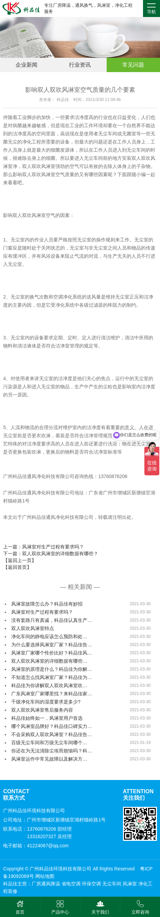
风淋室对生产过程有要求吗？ (42, 612)
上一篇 (43, 546)
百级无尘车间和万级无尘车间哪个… (49, 742)
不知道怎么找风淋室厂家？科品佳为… (51, 677)
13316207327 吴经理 (49, 836)
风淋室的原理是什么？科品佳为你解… (51, 669)
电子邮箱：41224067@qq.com (35, 845)
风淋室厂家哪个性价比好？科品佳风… (51, 653)
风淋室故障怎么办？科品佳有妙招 (47, 604)
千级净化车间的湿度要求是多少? (46, 701)
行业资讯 (80, 65)
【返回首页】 (17, 567)
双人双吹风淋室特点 (32, 628)
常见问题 (133, 65)
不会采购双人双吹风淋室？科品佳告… (51, 734)
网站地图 (44, 876)
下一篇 (50, 553)
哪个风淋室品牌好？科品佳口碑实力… (51, 726)
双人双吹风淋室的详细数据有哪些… (49, 661)
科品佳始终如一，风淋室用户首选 (47, 718)
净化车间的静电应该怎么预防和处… (49, 636)
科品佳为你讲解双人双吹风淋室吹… (49, 685)
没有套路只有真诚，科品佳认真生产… (51, 620)
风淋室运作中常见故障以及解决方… (49, 759)
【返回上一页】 (19, 560)
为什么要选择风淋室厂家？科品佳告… (51, 644)
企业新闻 (26, 65)
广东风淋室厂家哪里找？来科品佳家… (51, 693)
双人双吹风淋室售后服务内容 (42, 710)
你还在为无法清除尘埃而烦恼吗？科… (51, 750)
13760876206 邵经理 (49, 829)
